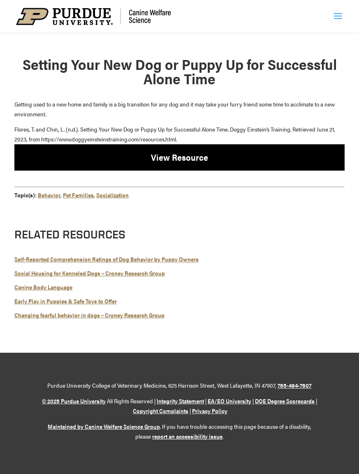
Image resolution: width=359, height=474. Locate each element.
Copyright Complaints (160, 411)
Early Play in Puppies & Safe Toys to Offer (65, 301)
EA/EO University (229, 401)
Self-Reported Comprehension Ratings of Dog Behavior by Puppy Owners (106, 259)
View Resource (179, 157)
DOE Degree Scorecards (285, 401)
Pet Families (78, 195)
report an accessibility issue (187, 436)
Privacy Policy (209, 411)
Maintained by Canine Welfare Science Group (104, 426)
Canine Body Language (43, 287)
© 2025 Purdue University (74, 401)
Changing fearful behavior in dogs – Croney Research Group (89, 315)
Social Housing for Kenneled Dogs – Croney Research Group (89, 273)
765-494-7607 (294, 385)
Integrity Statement (180, 401)
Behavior (49, 195)
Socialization (112, 195)
